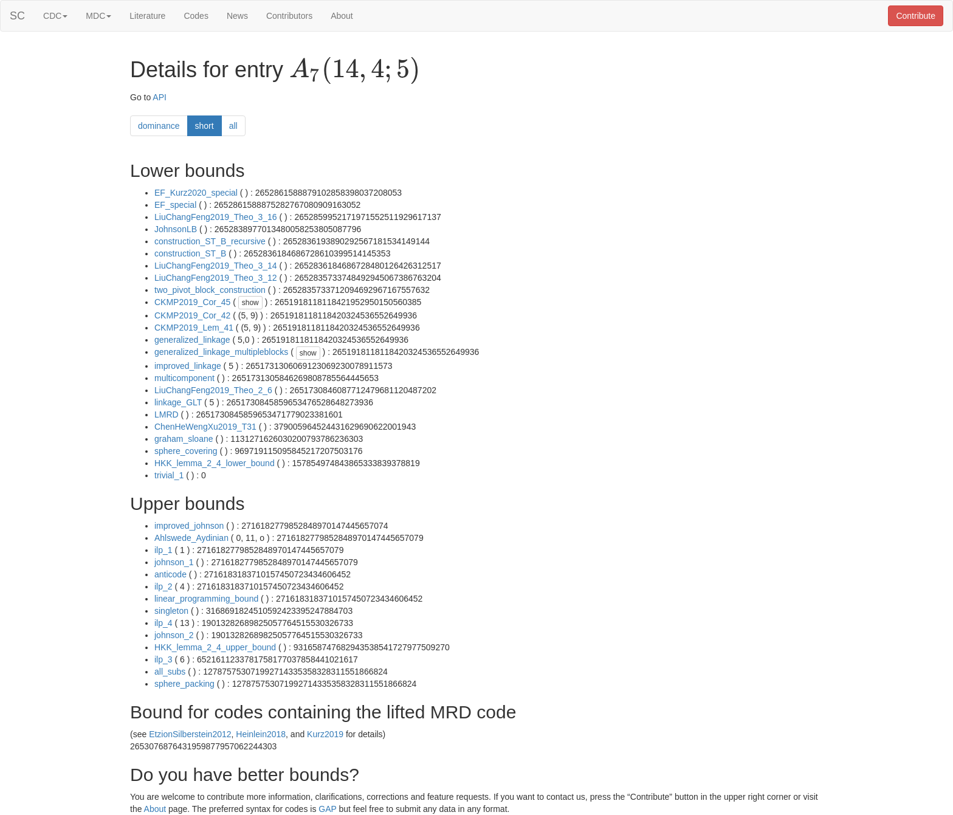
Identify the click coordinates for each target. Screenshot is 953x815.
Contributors (289, 16)
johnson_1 (174, 562)
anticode (170, 574)
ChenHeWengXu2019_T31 (205, 427)
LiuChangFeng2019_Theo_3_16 (215, 217)
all (233, 126)
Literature (147, 16)
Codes (196, 16)
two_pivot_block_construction (210, 290)
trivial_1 (169, 475)
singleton (171, 611)
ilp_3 (163, 659)
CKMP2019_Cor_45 (192, 302)
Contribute (915, 16)
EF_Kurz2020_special (196, 193)
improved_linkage (187, 366)
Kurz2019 (325, 734)
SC (17, 16)
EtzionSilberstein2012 (190, 734)
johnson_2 (174, 635)
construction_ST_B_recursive (210, 241)
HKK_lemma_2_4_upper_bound (215, 647)
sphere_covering (186, 451)
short (204, 126)
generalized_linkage (192, 340)
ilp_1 (163, 550)
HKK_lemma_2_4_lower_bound (214, 463)
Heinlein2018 (261, 734)
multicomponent (184, 378)
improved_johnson (189, 526)
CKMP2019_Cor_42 (192, 315)
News (237, 16)
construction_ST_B (190, 253)
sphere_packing (184, 684)
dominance (159, 126)
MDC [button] (98, 16)
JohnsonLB (175, 229)
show (250, 302)
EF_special (175, 205)
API (160, 97)
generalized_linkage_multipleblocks (221, 352)
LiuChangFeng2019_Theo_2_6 (213, 390)
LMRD (166, 414)
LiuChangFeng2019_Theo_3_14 (215, 265)
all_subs (169, 671)
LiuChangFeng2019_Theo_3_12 (215, 278)
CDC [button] (55, 16)
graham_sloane (183, 439)
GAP (327, 809)
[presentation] (354, 70)
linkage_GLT (178, 402)
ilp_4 (163, 623)
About (342, 16)
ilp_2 (163, 586)
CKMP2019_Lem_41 (193, 327)
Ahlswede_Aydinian (191, 538)
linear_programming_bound (206, 599)
